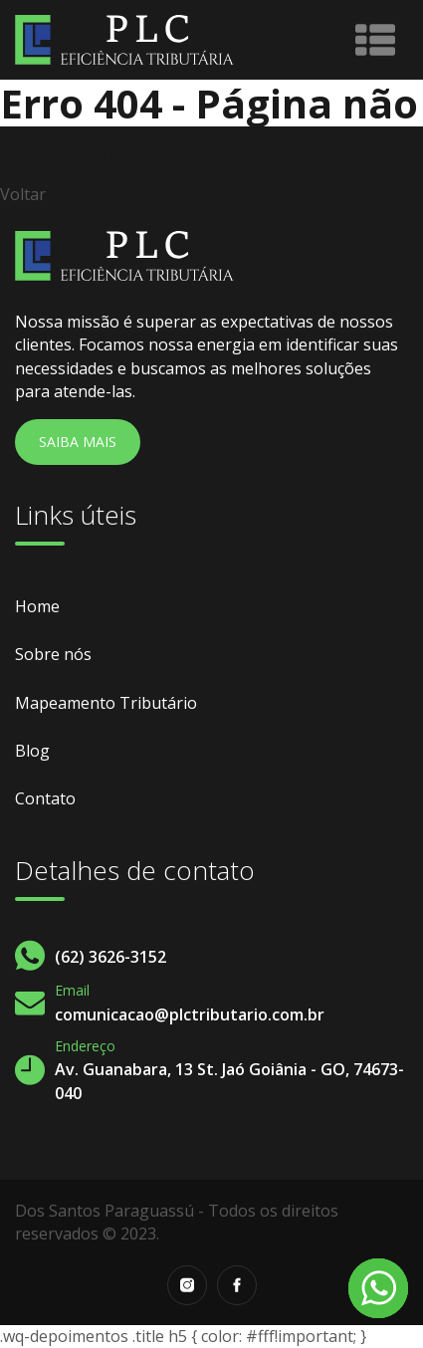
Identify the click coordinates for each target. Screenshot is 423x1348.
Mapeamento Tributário (106, 703)
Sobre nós (53, 654)
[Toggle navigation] (375, 40)
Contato (45, 798)
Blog (32, 751)
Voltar (23, 194)
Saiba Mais (77, 441)
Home (37, 606)
